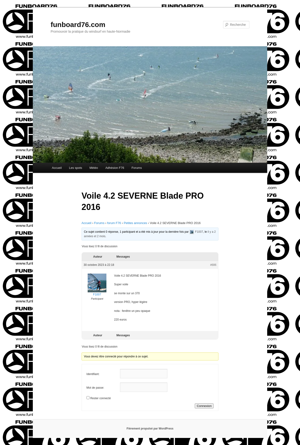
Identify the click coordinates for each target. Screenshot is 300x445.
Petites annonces (135, 223)
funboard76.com (78, 24)
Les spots (75, 168)
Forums (136, 168)
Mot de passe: (95, 387)
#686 (213, 265)
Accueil (57, 168)
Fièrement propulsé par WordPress (150, 428)
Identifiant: (92, 374)
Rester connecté (100, 398)
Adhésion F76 (114, 168)
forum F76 (114, 223)
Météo (94, 168)
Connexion (204, 406)
